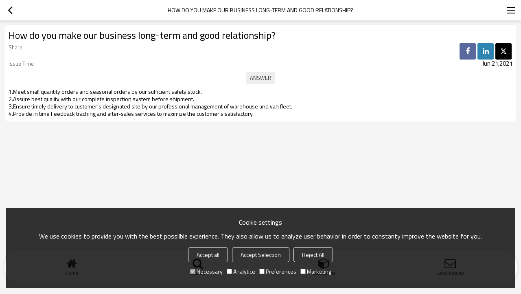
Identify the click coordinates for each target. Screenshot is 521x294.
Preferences (277, 271)
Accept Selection (261, 254)
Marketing (315, 271)
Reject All (313, 254)
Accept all (208, 254)
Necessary (206, 271)
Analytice (241, 271)
